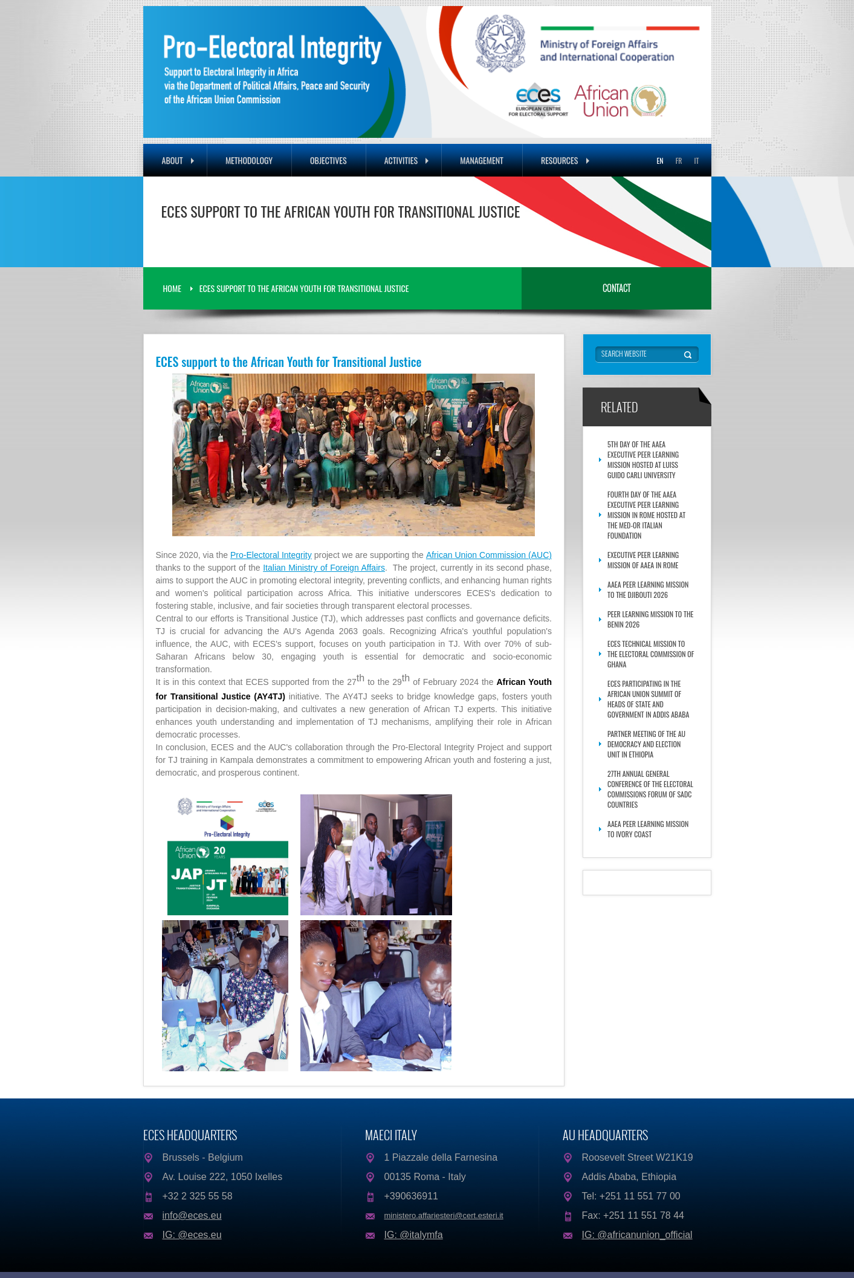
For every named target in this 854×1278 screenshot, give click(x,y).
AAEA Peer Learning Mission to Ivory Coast (647, 829)
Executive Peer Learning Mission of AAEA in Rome (643, 560)
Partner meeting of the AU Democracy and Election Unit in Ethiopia (646, 743)
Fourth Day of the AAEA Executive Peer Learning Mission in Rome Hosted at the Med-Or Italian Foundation (646, 514)
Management (481, 160)
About (178, 160)
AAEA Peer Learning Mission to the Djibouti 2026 (647, 589)
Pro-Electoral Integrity (271, 555)
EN (659, 160)
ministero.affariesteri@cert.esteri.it (443, 1215)
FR (679, 160)
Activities (406, 160)
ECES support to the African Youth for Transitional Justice (304, 288)
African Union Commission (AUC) (489, 555)
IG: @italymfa (413, 1235)
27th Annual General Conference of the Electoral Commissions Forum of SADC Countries (650, 788)
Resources (565, 160)
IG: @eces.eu (192, 1235)
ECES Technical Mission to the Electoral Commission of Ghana (650, 653)
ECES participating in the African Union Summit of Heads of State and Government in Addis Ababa (648, 698)
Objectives (328, 160)
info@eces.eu (192, 1215)
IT (696, 160)
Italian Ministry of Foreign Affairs (324, 568)
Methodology (249, 160)
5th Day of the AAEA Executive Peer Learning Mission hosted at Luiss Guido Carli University (643, 459)
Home (172, 288)
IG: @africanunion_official (637, 1235)
